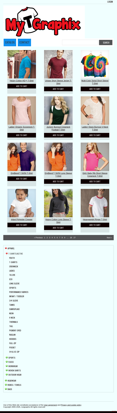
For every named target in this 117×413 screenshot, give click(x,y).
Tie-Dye (12, 275)
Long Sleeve (14, 283)
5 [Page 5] (54, 238)
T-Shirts (13, 262)
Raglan (12, 334)
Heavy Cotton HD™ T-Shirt (22, 81)
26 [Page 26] (71, 238)
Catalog (10, 42)
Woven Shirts (14, 370)
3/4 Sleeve (13, 300)
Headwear (12, 380)
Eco (10, 279)
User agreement (50, 405)
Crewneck (13, 266)
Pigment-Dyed (15, 330)
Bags (10, 389)
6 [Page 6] (57, 238)
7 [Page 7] (59, 238)
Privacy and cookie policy (71, 405)
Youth (12, 257)
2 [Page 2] (47, 238)
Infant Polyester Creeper (21, 219)
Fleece (11, 361)
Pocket (12, 347)
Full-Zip (12, 343)
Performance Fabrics (18, 292)
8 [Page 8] (62, 238)
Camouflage (14, 309)
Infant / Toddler (16, 296)
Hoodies (12, 339)
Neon (11, 313)
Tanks (12, 304)
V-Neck (12, 317)
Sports (12, 287)
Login (110, 1)
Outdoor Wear (14, 374)
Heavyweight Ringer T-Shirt (95, 219)
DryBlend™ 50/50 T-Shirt (22, 173)
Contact (24, 42)
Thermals (13, 321)
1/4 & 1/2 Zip (14, 351)
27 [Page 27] (75, 238)
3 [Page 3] (49, 238)
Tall (11, 326)
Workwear (13, 366)
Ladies (12, 270)
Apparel (11, 248)
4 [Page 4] (52, 238)
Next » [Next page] (109, 238)
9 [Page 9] (64, 238)
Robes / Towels (14, 384)
